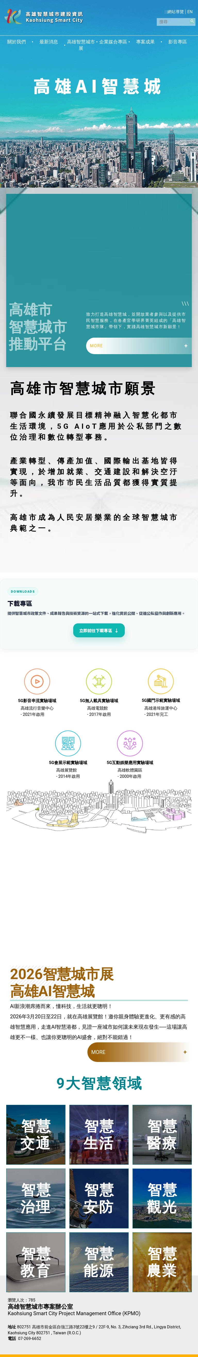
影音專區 (177, 41)
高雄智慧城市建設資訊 (43, 16)
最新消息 (48, 41)
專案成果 (145, 41)
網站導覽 (175, 11)
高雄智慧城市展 (81, 45)
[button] (192, 21)
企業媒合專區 (113, 41)
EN (190, 11)
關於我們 (16, 41)
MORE (96, 345)
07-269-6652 (29, 1338)
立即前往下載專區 (99, 630)
